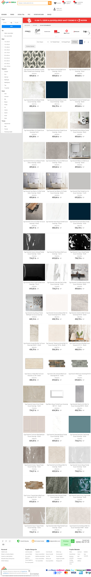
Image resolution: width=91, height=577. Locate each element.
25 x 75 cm (7, 52)
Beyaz (5, 102)
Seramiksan (72, 554)
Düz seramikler (8, 36)
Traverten (6, 88)
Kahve (5, 110)
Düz (5, 74)
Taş (5, 85)
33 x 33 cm (7, 58)
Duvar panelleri (49, 560)
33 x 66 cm (7, 60)
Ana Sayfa (27, 25)
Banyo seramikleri (40, 554)
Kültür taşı (58, 552)
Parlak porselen (8, 131)
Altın (5, 93)
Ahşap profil (59, 560)
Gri (5, 107)
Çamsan (79, 552)
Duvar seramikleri (40, 558)
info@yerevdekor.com (54, 541)
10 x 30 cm (7, 44)
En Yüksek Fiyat (55, 42)
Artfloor (79, 560)
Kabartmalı (7, 123)
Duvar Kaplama (39, 14)
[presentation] (89, 33)
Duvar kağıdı (59, 556)
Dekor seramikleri (8, 33)
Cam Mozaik (49, 552)
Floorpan (79, 558)
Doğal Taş (21, 14)
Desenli (6, 71)
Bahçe (49, 14)
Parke (12, 14)
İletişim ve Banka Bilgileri (7, 554)
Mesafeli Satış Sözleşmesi (7, 558)
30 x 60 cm (7, 55)
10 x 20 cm (7, 41)
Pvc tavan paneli (29, 562)
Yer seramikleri (39, 560)
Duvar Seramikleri (45, 25)
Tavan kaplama (29, 560)
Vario (78, 554)
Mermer (6, 77)
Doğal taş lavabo (60, 558)
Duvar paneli (59, 554)
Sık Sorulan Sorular (39, 541)
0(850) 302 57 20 (82, 542)
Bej (5, 99)
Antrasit (6, 96)
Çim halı (48, 556)
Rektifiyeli (6, 79)
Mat (5, 126)
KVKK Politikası (5, 560)
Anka (70, 552)
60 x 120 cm (7, 66)
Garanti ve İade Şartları (6, 556)
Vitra (70, 564)
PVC (29, 14)
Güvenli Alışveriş (24, 541)
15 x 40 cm (7, 47)
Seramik (4, 14)
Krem (5, 115)
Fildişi (5, 104)
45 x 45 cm (7, 63)
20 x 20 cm (7, 50)
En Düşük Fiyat (66, 42)
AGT (78, 556)
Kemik (5, 112)
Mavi (5, 118)
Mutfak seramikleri (40, 556)
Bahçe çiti (48, 558)
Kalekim (86, 552)
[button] (56, 36)
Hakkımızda (4, 552)
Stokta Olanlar (30, 46)
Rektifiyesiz (7, 82)
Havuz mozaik (49, 554)
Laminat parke (28, 552)
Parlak (6, 129)
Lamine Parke (28, 554)
